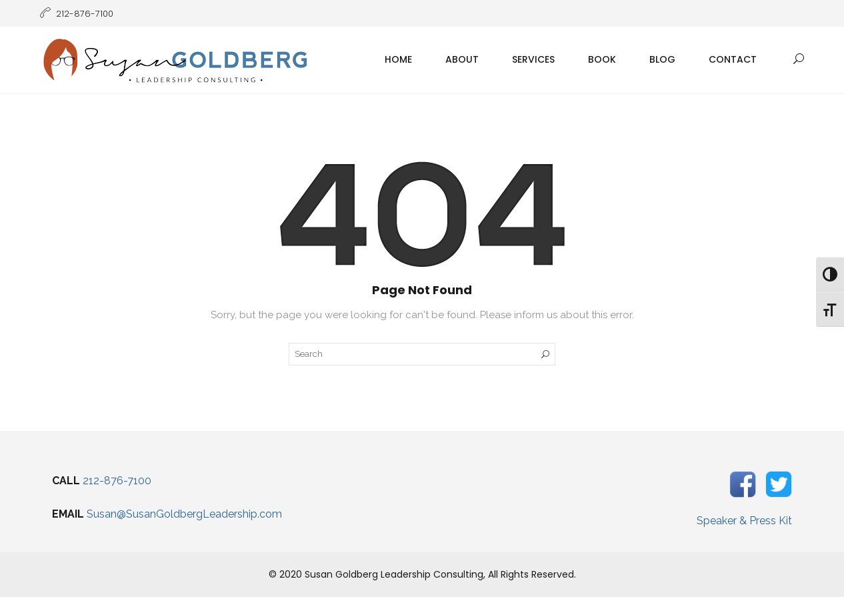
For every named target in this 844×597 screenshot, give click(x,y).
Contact (733, 59)
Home (398, 59)
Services (533, 59)
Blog (662, 59)
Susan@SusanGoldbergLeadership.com (184, 514)
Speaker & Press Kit (744, 520)
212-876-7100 (117, 480)
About (462, 59)
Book (602, 59)
